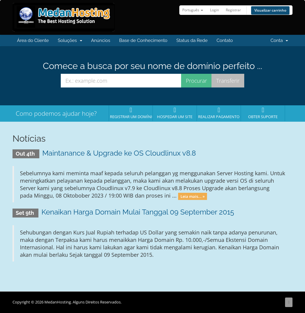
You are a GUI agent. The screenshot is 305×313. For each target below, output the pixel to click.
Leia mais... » (192, 196)
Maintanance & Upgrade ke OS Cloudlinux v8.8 (119, 153)
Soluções (70, 40)
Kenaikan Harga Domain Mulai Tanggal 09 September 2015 (137, 212)
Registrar (233, 9)
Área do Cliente (33, 40)
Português (192, 9)
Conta (279, 40)
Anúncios (100, 40)
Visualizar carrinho (270, 10)
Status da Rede (192, 40)
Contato (225, 40)
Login (214, 9)
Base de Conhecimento (143, 40)
